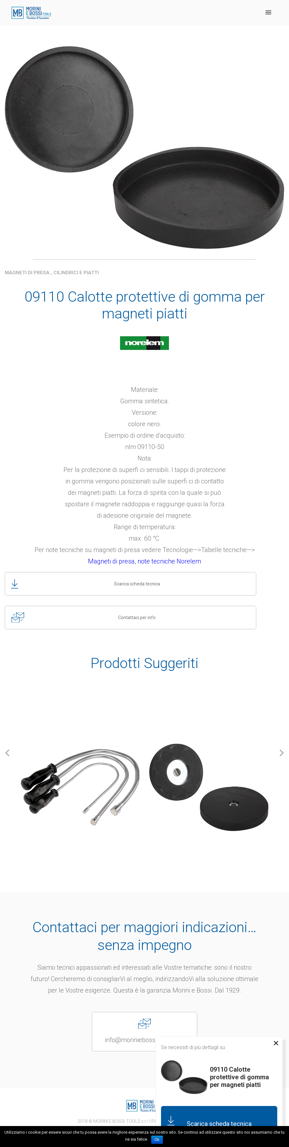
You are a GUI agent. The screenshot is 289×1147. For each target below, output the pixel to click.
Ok (157, 1139)
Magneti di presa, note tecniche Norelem (144, 561)
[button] (7, 753)
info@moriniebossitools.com (144, 1031)
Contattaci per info (83, 617)
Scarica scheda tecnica (85, 584)
